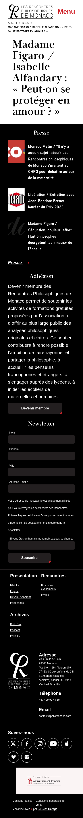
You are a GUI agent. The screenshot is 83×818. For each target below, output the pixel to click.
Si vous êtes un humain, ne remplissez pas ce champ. (41, 538)
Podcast (15, 630)
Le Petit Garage (47, 809)
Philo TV (15, 635)
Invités (45, 594)
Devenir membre (35, 408)
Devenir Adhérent (20, 597)
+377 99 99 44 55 (49, 699)
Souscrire (29, 558)
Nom (12, 432)
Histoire (14, 585)
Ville (11, 465)
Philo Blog (16, 624)
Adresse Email (18, 482)
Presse (25, 23)
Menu (66, 11)
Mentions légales (22, 800)
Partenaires (17, 602)
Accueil (13, 23)
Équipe (14, 591)
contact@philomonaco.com (55, 716)
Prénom (14, 449)
